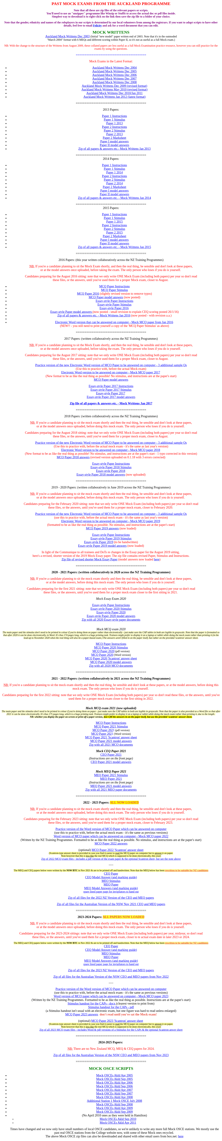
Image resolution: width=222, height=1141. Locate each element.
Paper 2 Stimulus (114, 130)
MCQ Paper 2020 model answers (111, 662)
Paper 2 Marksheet (114, 138)
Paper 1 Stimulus (114, 119)
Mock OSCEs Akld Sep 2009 (114, 1111)
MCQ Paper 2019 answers (102, 528)
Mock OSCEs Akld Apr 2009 (114, 1108)
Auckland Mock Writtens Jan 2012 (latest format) (114, 97)
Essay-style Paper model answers (71, 312)
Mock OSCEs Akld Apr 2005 (114, 1075)
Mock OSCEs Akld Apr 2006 (114, 1082)
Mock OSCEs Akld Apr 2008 (114, 1097)
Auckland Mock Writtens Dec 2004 (114, 67)
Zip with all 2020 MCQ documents (111, 665)
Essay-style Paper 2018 (110, 471)
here (156, 559)
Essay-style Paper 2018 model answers (100, 474)
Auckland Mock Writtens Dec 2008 (114, 82)
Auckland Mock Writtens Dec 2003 (67, 36)
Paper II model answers (114, 145)
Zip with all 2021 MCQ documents (111, 744)
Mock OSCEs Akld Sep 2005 (114, 1079)
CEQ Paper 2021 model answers (111, 762)
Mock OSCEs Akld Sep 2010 (118, 1119)
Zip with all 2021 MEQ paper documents (111, 789)
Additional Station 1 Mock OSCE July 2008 (114, 1101)
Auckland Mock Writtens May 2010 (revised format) (115, 89)
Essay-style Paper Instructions (111, 605)
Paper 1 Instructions (114, 116)
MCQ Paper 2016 (88, 293)
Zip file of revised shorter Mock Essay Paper (89, 559)
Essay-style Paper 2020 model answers (111, 616)
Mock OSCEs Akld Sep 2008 (114, 1104)
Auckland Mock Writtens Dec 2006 (114, 75)
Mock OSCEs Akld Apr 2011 (118, 1122)
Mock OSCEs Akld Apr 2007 (114, 1090)
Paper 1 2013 (114, 123)
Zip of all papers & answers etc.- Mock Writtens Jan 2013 (114, 148)
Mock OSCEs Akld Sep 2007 (114, 1093)
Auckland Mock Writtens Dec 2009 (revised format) (114, 86)
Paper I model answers (114, 141)
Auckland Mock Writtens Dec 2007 (114, 78)
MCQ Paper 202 (102, 730)
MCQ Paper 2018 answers (73, 457)
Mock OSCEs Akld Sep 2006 (114, 1086)
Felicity (97, 25)
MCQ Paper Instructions (111, 644)
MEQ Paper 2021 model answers (111, 786)
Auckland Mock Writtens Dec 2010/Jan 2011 (114, 93)
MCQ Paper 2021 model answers (111, 741)
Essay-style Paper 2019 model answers (102, 545)
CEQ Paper (111, 873)
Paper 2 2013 (114, 134)
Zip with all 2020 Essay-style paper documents (111, 619)
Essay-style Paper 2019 (98, 542)
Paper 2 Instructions (114, 127)
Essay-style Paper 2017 (110, 393)
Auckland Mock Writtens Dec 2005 (114, 71)
